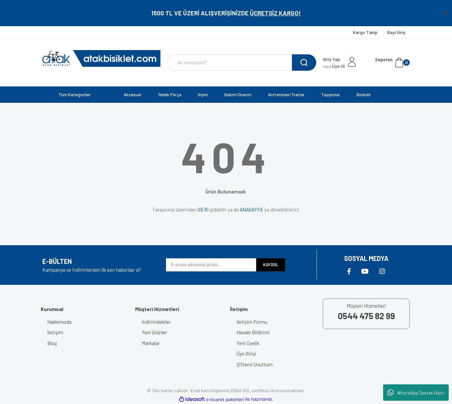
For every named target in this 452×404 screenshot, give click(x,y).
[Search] (241, 62)
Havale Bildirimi (253, 332)
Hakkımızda (59, 322)
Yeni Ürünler (154, 332)
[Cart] (392, 62)
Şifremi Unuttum (254, 364)
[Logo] (101, 58)
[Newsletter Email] (211, 264)
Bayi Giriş (396, 32)
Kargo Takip (366, 32)
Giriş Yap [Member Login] (331, 59)
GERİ (203, 209)
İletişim (55, 332)
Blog (52, 343)
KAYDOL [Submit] (270, 264)
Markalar (151, 343)
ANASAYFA (251, 209)
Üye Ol (334, 66)
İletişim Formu (251, 322)
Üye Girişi (246, 354)
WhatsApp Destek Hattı (415, 392)
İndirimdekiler (156, 322)
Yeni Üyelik (247, 343)
